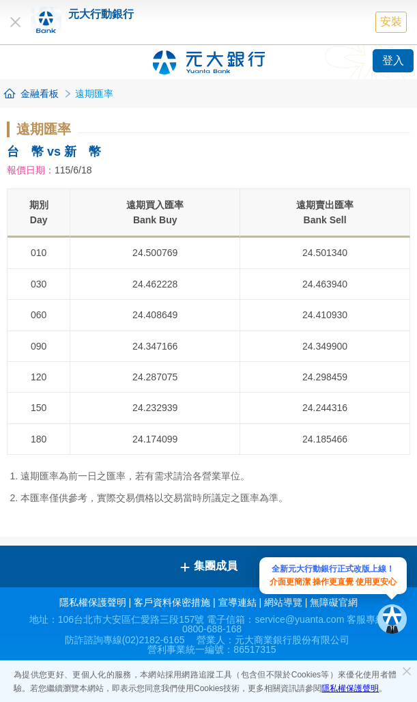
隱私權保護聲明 (350, 688)
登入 (393, 60)
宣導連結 (237, 602)
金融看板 (39, 93)
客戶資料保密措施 (172, 602)
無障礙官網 (334, 602)
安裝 (391, 21)
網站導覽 (283, 602)
